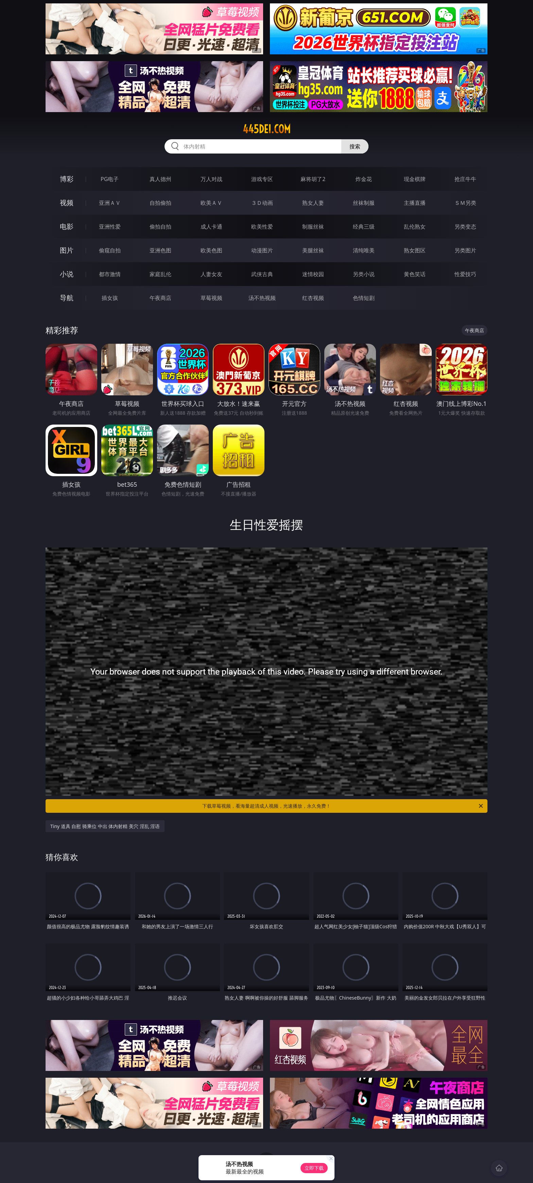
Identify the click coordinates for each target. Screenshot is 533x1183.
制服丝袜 (313, 226)
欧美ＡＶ (211, 203)
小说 (66, 274)
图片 (66, 250)
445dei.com (267, 129)
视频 (66, 202)
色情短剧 (364, 298)
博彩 (66, 178)
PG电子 (110, 179)
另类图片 (465, 250)
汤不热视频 (262, 298)
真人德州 (160, 179)
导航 (66, 297)
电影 (66, 226)
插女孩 (110, 298)
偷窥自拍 (110, 250)
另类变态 (465, 226)
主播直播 (415, 203)
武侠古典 (262, 274)
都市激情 (110, 274)
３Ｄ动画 (262, 203)
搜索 (354, 146)
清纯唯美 (364, 250)
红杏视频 (313, 298)
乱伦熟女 (415, 226)
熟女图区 (415, 250)
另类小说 (364, 274)
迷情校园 (313, 274)
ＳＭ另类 (465, 203)
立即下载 (314, 1168)
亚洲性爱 (110, 226)
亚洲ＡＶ (110, 203)
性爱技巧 (465, 274)
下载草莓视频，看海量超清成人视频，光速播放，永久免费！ (343, 806)
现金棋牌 (415, 179)
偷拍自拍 (160, 226)
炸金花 (364, 179)
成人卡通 (211, 226)
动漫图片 (262, 250)
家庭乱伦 (160, 274)
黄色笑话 (415, 274)
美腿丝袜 (313, 250)
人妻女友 (211, 274)
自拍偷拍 (160, 203)
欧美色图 (211, 250)
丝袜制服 (364, 203)
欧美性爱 (262, 226)
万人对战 (211, 179)
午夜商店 (160, 298)
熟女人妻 (313, 203)
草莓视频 (211, 298)
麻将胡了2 (312, 179)
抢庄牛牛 (465, 179)
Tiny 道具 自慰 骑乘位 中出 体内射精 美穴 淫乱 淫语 (105, 826)
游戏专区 (262, 179)
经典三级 (364, 226)
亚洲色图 (160, 250)
